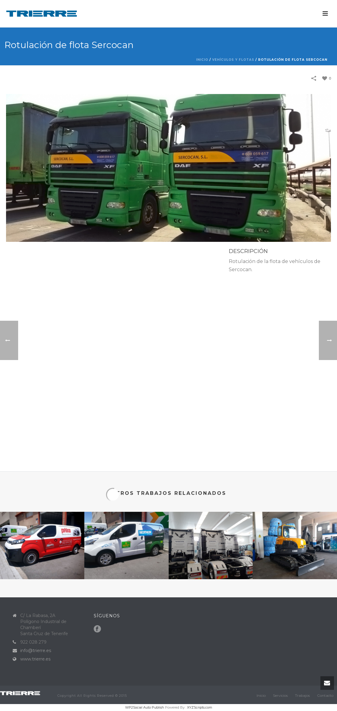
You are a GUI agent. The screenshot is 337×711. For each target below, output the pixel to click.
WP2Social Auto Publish (144, 707)
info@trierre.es (35, 650)
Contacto (325, 695)
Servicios (280, 695)
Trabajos (302, 695)
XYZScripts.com (199, 707)
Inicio (202, 60)
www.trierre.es (35, 659)
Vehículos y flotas (233, 60)
